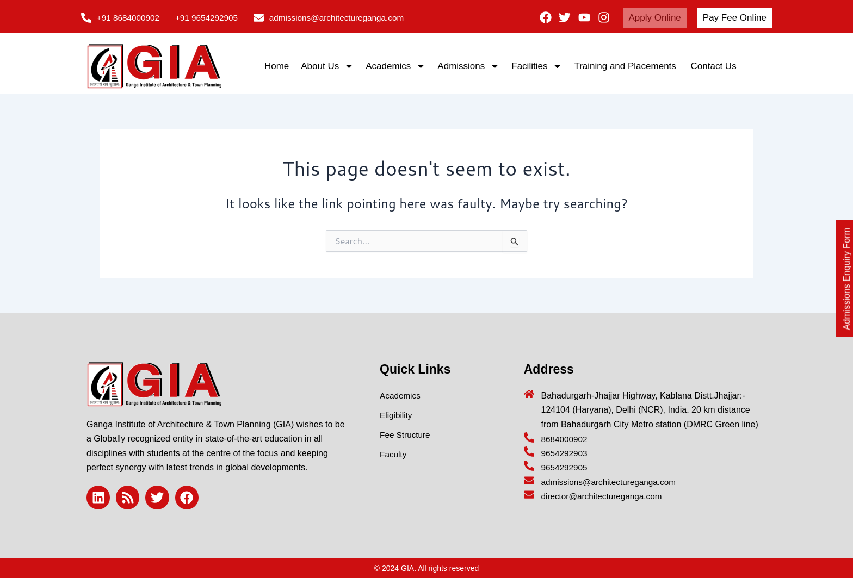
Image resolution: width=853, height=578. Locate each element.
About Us (327, 66)
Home (276, 66)
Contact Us (714, 66)
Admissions (468, 66)
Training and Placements (626, 66)
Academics (395, 66)
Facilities (536, 66)
